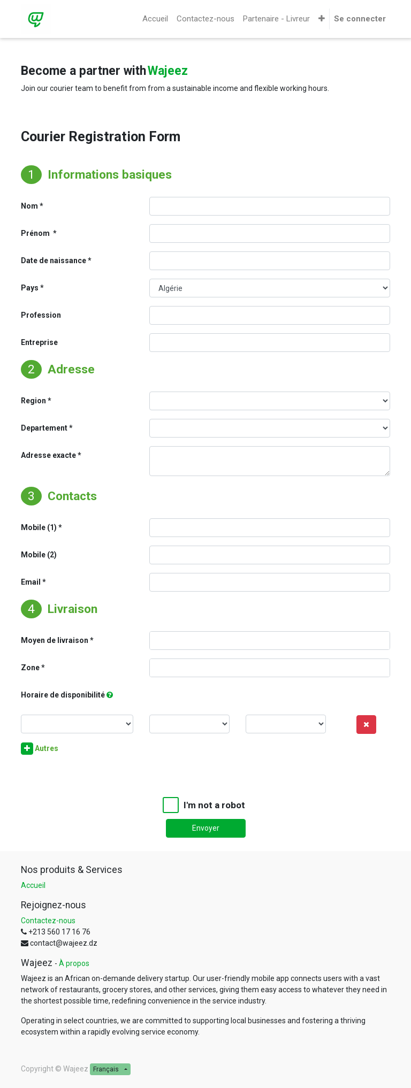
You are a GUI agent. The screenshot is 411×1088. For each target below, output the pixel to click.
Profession (41, 315)
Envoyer (205, 828)
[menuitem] (155, 19)
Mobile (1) (39, 527)
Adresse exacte (48, 455)
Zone (30, 667)
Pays (30, 288)
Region (33, 400)
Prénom (36, 233)
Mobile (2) (39, 554)
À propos (74, 963)
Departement (44, 428)
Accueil (33, 885)
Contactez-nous (48, 920)
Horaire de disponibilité (63, 695)
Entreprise (39, 342)
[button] (321, 19)
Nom (29, 206)
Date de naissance (53, 260)
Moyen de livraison (54, 640)
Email (31, 582)
